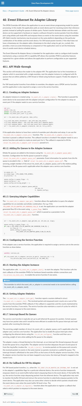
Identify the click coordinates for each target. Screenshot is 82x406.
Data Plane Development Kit (42, 3)
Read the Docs (41, 402)
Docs (5, 11)
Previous (8, 394)
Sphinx (13, 402)
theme (24, 402)
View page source (72, 11)
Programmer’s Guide (16, 11)
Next (75, 394)
